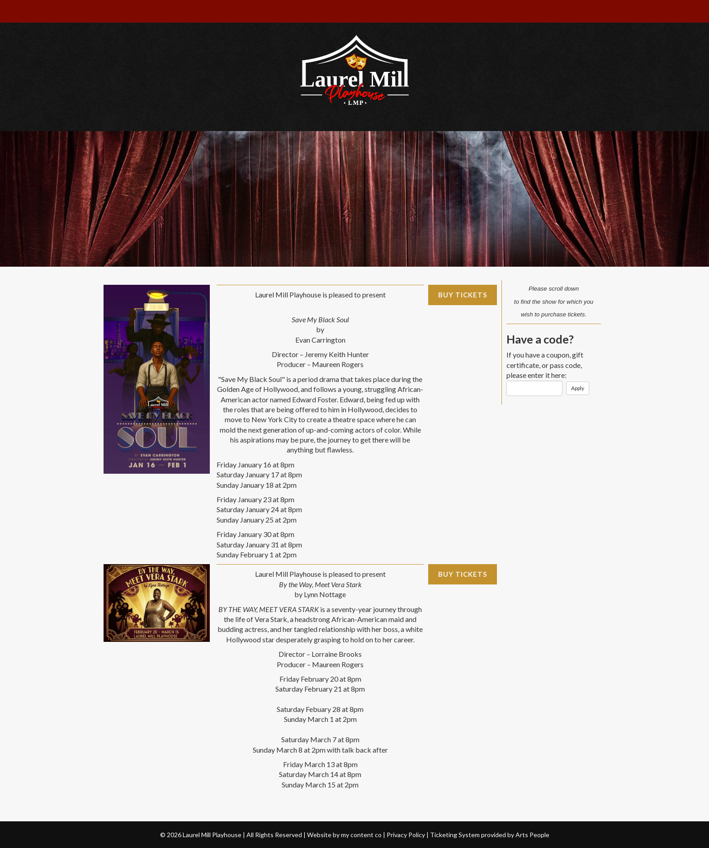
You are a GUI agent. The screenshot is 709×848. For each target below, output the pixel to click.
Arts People (532, 835)
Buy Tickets (462, 295)
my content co (361, 835)
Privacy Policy (406, 835)
